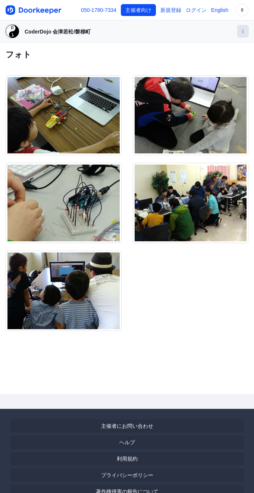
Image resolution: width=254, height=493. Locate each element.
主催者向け (138, 10)
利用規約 (127, 459)
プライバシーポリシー (127, 475)
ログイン (196, 10)
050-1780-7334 (98, 10)
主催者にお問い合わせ (127, 426)
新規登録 (170, 10)
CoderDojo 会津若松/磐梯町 (58, 32)
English (219, 10)
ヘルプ (127, 442)
